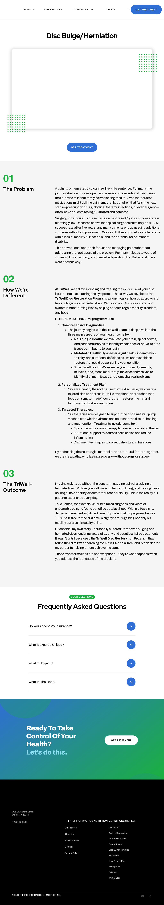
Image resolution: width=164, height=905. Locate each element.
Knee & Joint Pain (117, 861)
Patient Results (72, 840)
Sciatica (113, 872)
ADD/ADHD (114, 827)
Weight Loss (114, 878)
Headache (114, 855)
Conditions (80, 9)
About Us (69, 834)
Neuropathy (114, 867)
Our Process (53, 9)
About (111, 9)
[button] (82, 9)
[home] (4, 9)
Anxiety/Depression (118, 833)
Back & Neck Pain (117, 839)
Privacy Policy (71, 853)
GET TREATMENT (82, 147)
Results (29, 9)
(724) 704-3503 (19, 822)
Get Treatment (146, 9)
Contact (69, 847)
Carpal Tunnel (115, 844)
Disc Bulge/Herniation (119, 850)
